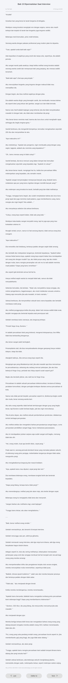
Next (54, 676)
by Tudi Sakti (9, 9)
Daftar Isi (34, 676)
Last (13, 676)
